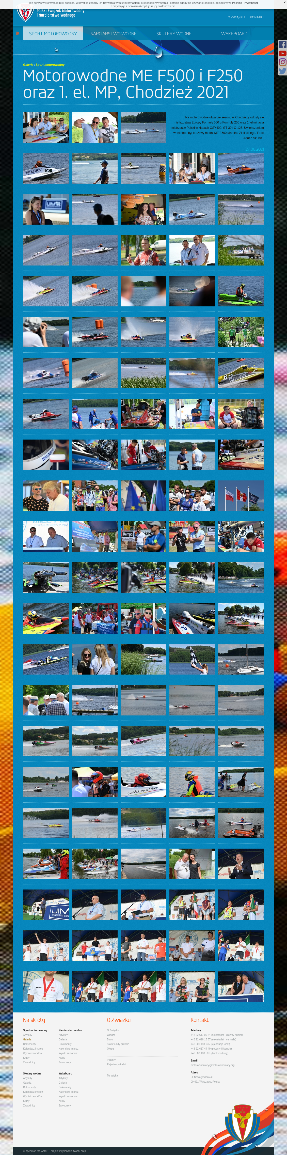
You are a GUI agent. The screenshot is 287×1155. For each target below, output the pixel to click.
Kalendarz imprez (33, 1048)
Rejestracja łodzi (116, 1064)
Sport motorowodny (53, 34)
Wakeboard (234, 34)
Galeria (27, 1039)
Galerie (28, 65)
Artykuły (27, 1035)
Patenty (111, 1059)
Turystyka (112, 1075)
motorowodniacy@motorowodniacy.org (212, 1065)
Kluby (26, 1057)
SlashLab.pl (79, 1151)
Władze (111, 1035)
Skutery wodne (174, 34)
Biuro (110, 1039)
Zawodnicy (29, 1062)
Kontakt (257, 17)
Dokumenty (29, 1044)
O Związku (113, 1030)
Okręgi (110, 1048)
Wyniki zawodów (32, 1053)
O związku (236, 17)
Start (18, 33)
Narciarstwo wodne (113, 34)
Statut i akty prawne (118, 1044)
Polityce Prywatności (245, 2)
